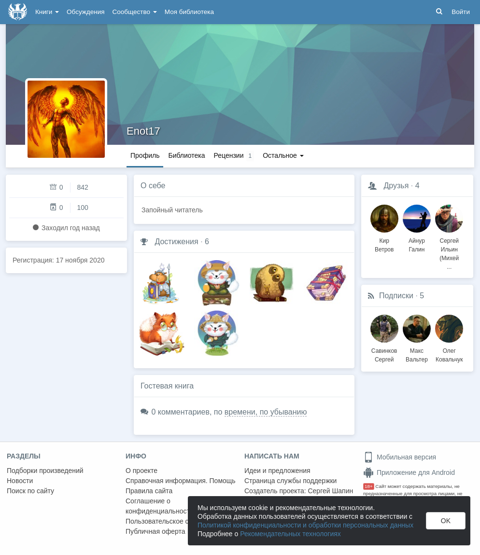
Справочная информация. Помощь (181, 481)
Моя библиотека (189, 11)
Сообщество (135, 11)
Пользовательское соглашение (174, 521)
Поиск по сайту (30, 491)
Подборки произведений (45, 470)
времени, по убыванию (266, 412)
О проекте (141, 470)
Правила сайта (149, 491)
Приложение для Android (409, 472)
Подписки (396, 295)
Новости (20, 481)
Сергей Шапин (330, 491)
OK (446, 521)
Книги (47, 11)
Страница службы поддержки (290, 481)
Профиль (144, 155)
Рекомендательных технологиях (290, 534)
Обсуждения (85, 11)
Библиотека (186, 155)
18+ (369, 486)
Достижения (176, 241)
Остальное (283, 155)
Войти (461, 11)
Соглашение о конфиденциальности (160, 506)
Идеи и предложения (277, 470)
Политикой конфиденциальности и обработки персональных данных (305, 525)
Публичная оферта (155, 531)
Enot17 (143, 131)
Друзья (396, 185)
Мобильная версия (399, 457)
